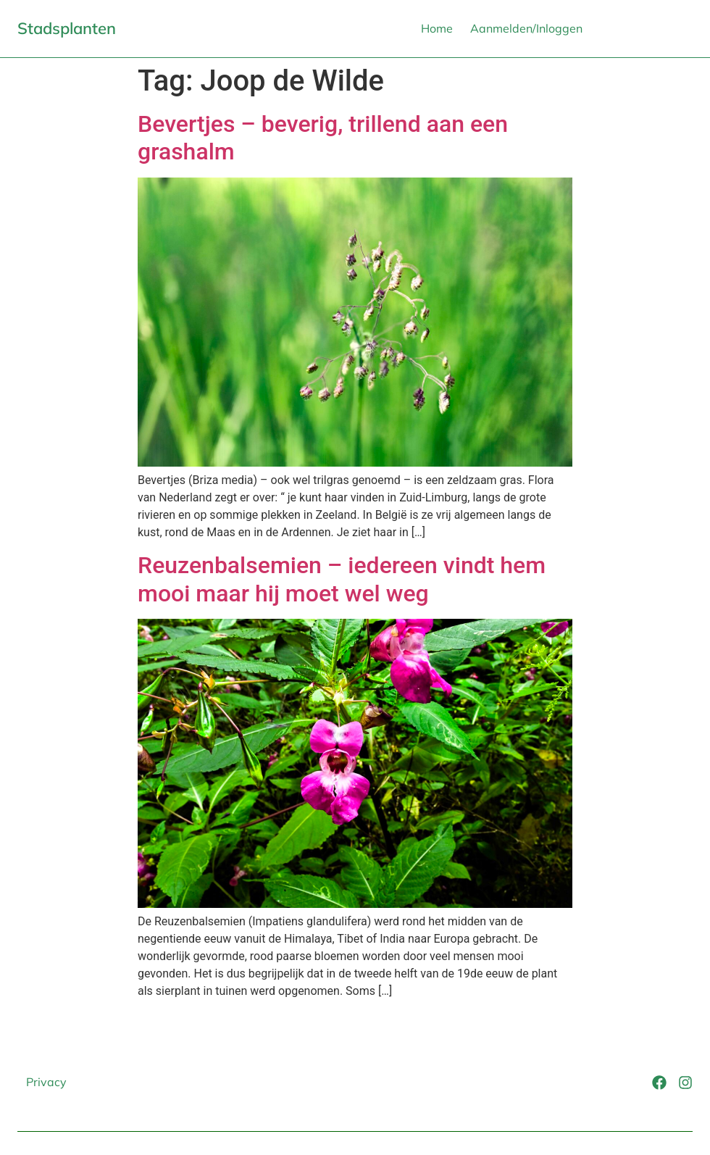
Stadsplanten (66, 28)
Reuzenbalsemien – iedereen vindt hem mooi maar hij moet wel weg (342, 578)
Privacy (46, 1082)
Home (437, 28)
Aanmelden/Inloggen (526, 28)
